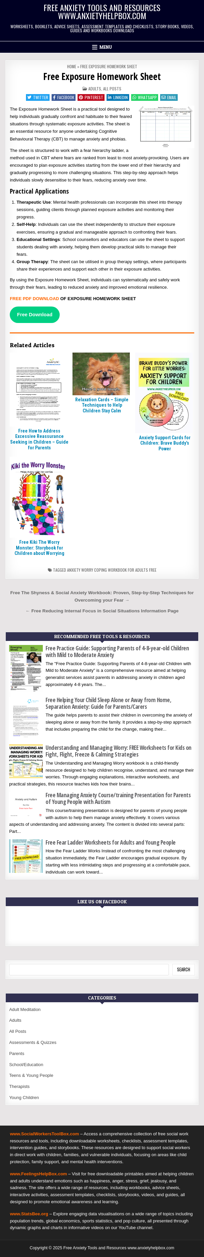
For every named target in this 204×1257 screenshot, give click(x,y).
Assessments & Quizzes (32, 1042)
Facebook (63, 97)
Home (71, 66)
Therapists (19, 1086)
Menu (105, 47)
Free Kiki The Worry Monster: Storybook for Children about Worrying (39, 547)
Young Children (24, 1097)
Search (183, 969)
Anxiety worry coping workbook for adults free (111, 570)
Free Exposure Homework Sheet (102, 76)
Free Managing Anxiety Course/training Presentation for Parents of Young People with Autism (118, 798)
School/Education (26, 1064)
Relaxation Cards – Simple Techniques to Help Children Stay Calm (101, 405)
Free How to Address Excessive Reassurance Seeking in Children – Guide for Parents (39, 439)
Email (169, 97)
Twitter (37, 97)
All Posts (112, 88)
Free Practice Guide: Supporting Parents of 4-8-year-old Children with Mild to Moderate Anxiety (117, 651)
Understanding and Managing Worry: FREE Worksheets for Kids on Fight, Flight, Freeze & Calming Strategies (119, 751)
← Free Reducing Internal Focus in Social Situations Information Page (102, 610)
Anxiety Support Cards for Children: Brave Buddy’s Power (165, 443)
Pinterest (91, 97)
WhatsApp (145, 97)
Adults (94, 88)
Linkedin (118, 97)
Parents (16, 1053)
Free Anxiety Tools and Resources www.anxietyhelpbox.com (102, 11)
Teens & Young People (31, 1075)
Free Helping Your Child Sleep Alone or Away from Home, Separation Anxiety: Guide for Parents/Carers (108, 703)
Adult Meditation (24, 1009)
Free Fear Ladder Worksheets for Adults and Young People (111, 842)
